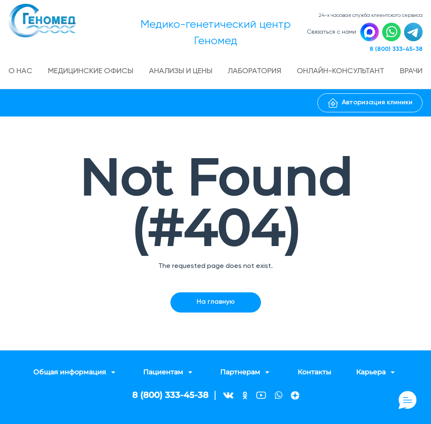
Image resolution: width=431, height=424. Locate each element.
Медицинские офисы (91, 71)
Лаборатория (255, 71)
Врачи (411, 71)
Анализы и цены (181, 71)
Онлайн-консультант (341, 71)
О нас (20, 71)
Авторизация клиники (370, 103)
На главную (216, 302)
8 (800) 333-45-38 (396, 49)
